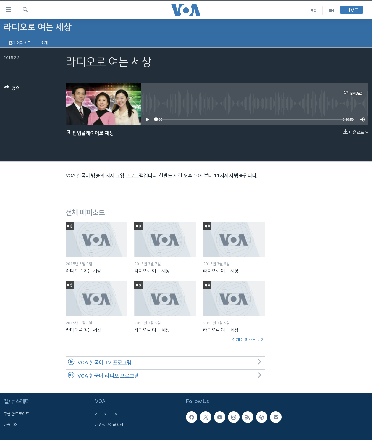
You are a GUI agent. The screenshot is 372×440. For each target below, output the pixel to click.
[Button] (12, 89)
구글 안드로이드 (16, 414)
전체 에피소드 (20, 43)
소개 (44, 43)
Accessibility (106, 414)
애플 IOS (10, 424)
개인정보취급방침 (109, 424)
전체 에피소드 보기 (248, 339)
